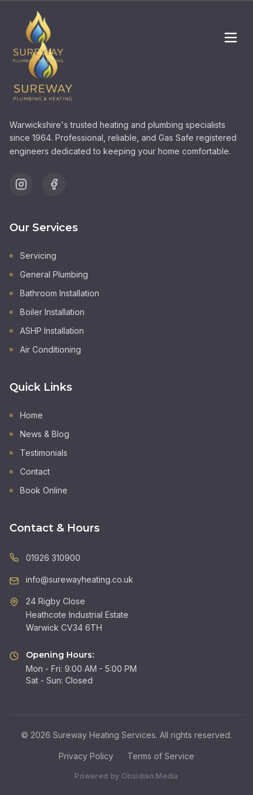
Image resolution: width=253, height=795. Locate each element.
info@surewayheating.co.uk (79, 579)
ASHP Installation (46, 331)
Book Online (38, 490)
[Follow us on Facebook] (54, 184)
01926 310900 (53, 558)
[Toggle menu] (231, 37)
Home (26, 415)
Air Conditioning (45, 349)
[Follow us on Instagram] (21, 184)
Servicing (32, 256)
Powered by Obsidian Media (126, 776)
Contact (29, 471)
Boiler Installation (47, 312)
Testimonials (38, 453)
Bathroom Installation (54, 293)
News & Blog (39, 434)
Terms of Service (160, 756)
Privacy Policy (86, 756)
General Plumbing (48, 274)
